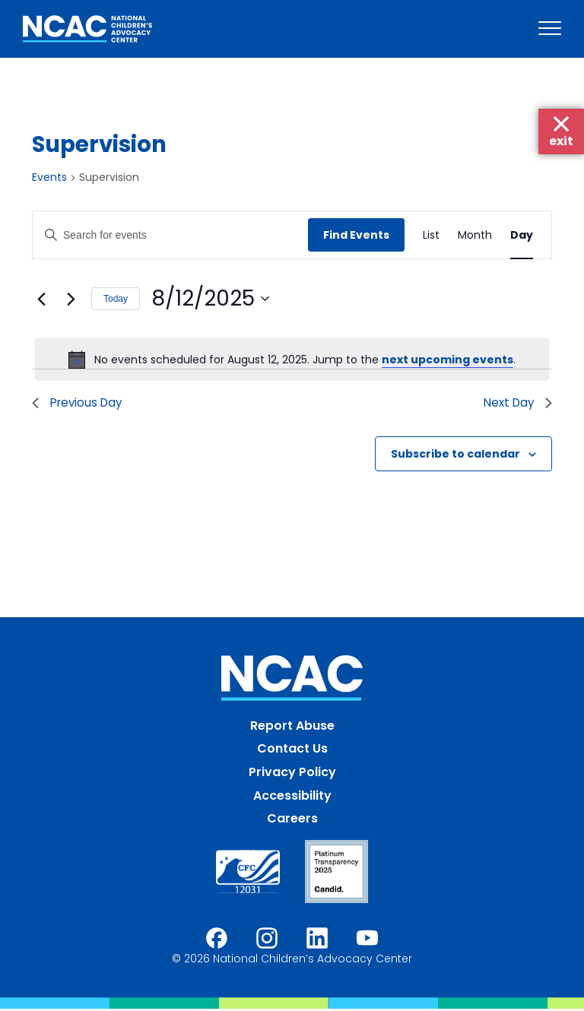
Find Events (356, 234)
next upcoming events (447, 359)
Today (115, 298)
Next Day (516, 403)
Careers (292, 820)
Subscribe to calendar (455, 455)
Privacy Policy (292, 773)
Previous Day (79, 403)
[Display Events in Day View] (521, 235)
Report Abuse (292, 727)
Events (49, 177)
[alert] (292, 359)
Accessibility (292, 797)
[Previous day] (41, 299)
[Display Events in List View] (431, 235)
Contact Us (292, 750)
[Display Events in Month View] (475, 235)
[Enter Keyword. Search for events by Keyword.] (170, 235)
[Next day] (71, 299)
